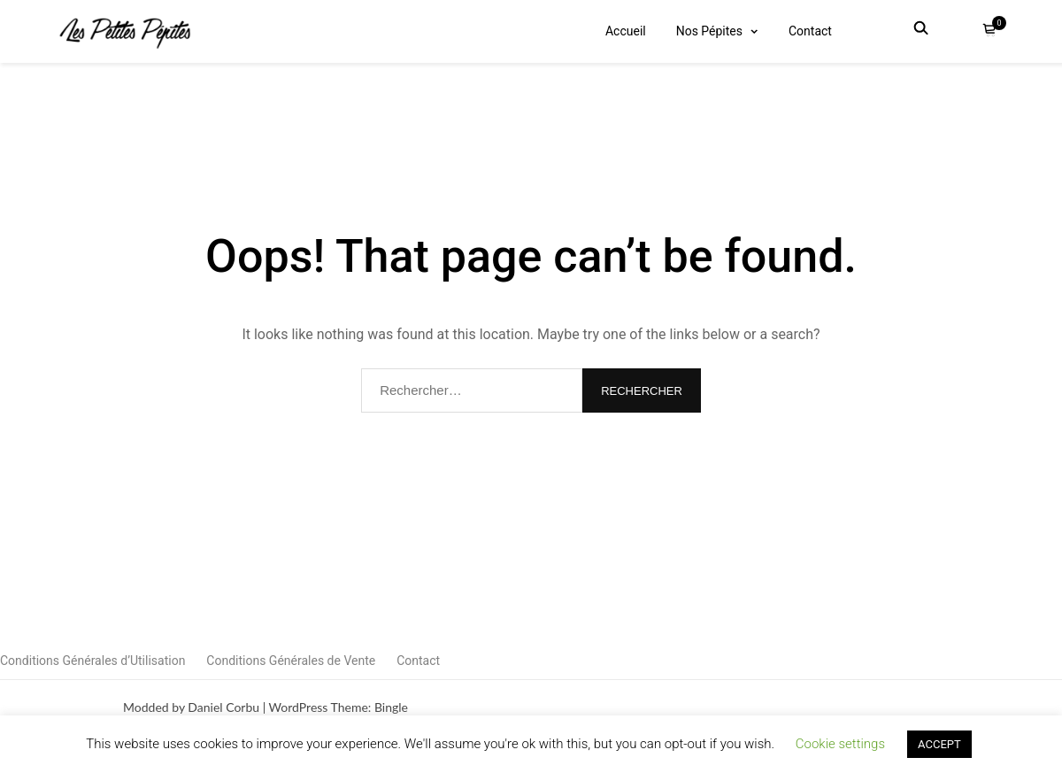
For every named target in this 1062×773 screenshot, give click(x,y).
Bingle (391, 707)
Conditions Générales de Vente (290, 660)
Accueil (625, 31)
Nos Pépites (709, 31)
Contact (810, 31)
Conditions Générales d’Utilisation (92, 660)
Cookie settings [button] (840, 744)
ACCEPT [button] (939, 744)
